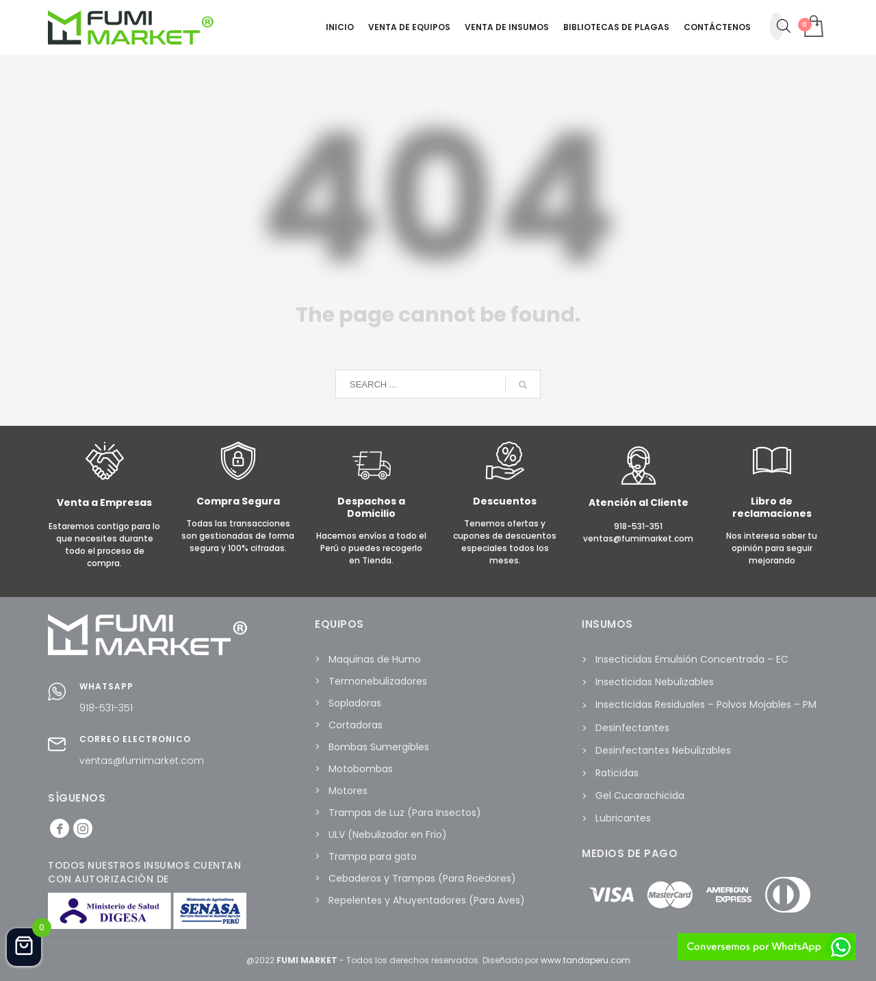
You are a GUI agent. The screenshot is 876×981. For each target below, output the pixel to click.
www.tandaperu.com (585, 960)
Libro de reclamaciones (772, 507)
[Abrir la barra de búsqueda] (783, 26)
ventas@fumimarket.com (141, 760)
